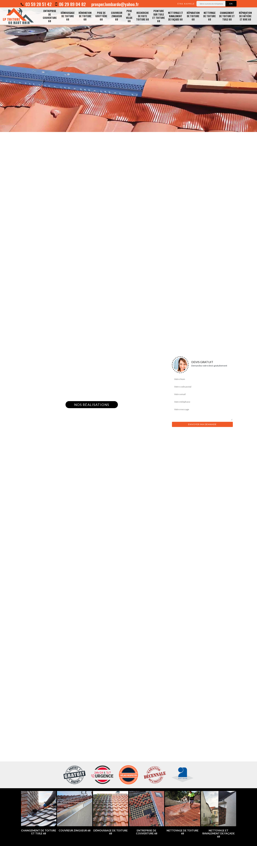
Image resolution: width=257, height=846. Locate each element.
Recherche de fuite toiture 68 (142, 16)
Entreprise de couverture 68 (50, 16)
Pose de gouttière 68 (101, 16)
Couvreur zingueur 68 (116, 16)
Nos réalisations (91, 405)
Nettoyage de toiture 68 (209, 16)
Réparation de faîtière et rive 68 (245, 16)
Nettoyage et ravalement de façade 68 (175, 16)
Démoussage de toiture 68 (68, 16)
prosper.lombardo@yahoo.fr (114, 4)
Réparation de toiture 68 (193, 16)
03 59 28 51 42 (36, 4)
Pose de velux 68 (129, 16)
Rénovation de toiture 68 (85, 16)
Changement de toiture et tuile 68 (227, 16)
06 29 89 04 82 (70, 4)
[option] (128, 66)
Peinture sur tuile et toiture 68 (158, 16)
